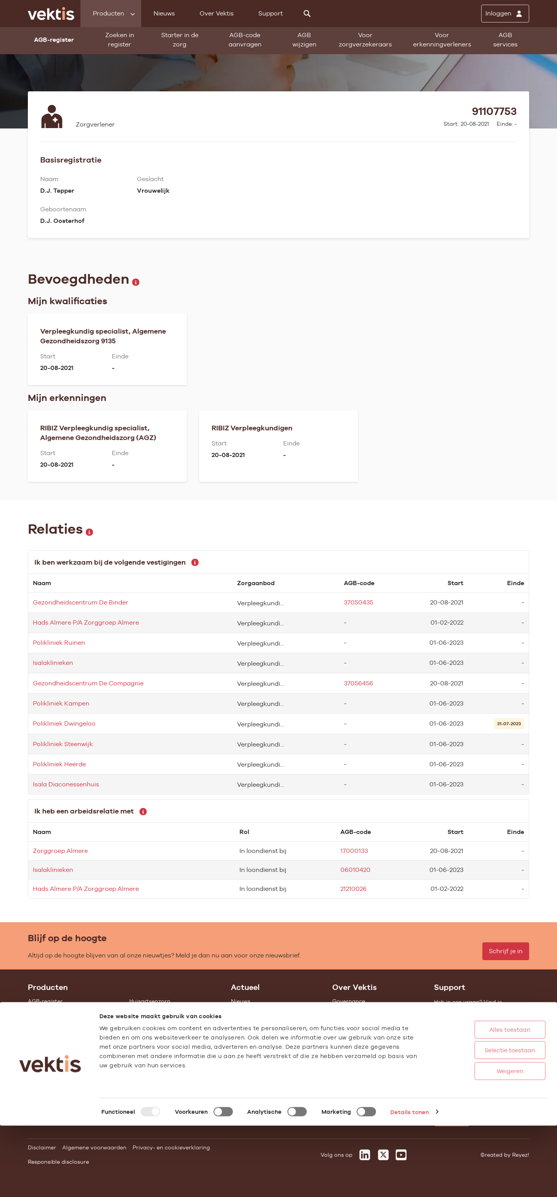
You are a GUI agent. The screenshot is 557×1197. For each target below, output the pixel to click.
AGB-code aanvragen (245, 39)
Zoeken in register (119, 39)
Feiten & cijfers (251, 1022)
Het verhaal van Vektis (362, 1043)
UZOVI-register (48, 1053)
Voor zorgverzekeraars (365, 39)
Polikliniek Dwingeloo (64, 723)
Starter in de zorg (179, 39)
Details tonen (409, 1183)
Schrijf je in (506, 951)
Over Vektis (217, 13)
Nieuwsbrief (247, 1032)
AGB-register (45, 1001)
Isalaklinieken (53, 662)
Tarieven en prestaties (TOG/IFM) (72, 1064)
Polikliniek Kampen (61, 703)
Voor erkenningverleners (442, 39)
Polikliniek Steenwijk (63, 744)
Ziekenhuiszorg (149, 1012)
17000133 (354, 851)
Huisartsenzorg (149, 1001)
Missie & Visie (350, 1012)
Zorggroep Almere (60, 851)
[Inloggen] (505, 13)
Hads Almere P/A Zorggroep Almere (86, 622)
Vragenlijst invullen (54, 1043)
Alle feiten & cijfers (154, 1053)
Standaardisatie (50, 1032)
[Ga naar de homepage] (51, 13)
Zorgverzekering (151, 1032)
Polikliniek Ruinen (59, 642)
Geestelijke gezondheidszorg (167, 1022)
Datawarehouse (353, 1022)
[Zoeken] (307, 13)
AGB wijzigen (304, 39)
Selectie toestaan (483, 1121)
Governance (348, 1001)
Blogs (238, 1012)
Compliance (348, 1032)
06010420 (355, 869)
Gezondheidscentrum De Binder (80, 602)
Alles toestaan (483, 1101)
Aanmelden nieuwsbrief (262, 1043)
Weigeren (483, 1142)
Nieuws (164, 13)
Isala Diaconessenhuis (66, 784)
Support (270, 13)
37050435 (358, 602)
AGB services (505, 39)
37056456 (358, 683)
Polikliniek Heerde (59, 764)
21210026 (353, 888)
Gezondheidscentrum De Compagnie (88, 683)
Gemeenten (144, 1043)
